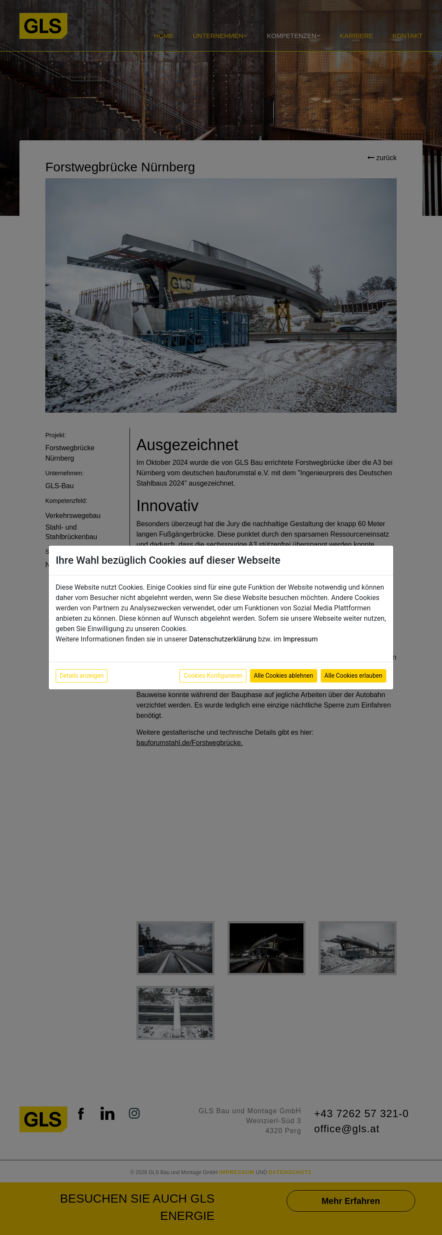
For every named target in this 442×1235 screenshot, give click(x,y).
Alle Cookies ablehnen (283, 675)
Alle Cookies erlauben (353, 675)
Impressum (300, 639)
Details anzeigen (82, 675)
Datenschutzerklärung (222, 639)
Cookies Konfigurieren (213, 675)
